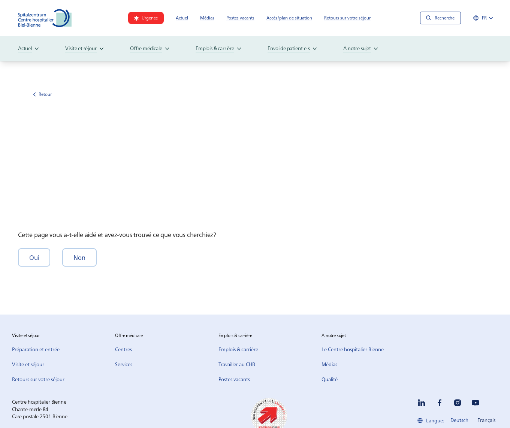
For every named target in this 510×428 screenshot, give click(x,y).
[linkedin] (421, 402)
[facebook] (439, 402)
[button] (34, 257)
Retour (42, 94)
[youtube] (475, 402)
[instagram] (457, 402)
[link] (146, 18)
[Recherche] (440, 18)
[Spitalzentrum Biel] (45, 18)
